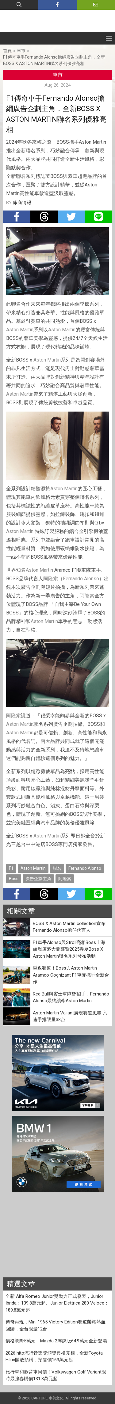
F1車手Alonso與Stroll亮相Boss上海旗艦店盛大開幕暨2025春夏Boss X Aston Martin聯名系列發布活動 (69, 949)
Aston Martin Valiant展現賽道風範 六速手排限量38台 (70, 1016)
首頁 (7, 50)
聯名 (57, 868)
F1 (11, 868)
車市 (21, 50)
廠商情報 (22, 202)
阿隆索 (50, 578)
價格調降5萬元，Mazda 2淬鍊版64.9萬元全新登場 (56, 1341)
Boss (13, 878)
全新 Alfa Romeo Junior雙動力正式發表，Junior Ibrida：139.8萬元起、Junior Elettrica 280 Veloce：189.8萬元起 (57, 1303)
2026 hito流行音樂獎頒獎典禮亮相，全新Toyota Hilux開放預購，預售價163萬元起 (54, 1356)
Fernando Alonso (81, 578)
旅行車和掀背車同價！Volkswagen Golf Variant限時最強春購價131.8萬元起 (56, 1375)
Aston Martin (19, 330)
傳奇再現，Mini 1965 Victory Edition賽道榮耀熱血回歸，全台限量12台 (55, 1325)
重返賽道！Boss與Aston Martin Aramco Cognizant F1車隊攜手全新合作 (71, 975)
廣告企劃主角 (38, 878)
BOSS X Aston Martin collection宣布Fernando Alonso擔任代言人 (69, 927)
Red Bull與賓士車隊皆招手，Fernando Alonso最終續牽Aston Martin (71, 997)
